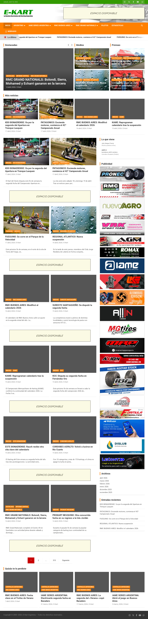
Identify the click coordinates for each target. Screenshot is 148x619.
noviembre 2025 (106, 492)
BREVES (8, 117)
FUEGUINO (79, 58)
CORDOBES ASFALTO (67, 441)
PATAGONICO (53, 117)
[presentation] (68, 45)
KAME (122, 117)
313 (54, 560)
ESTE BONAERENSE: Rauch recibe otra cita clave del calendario (24, 448)
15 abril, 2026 (117, 128)
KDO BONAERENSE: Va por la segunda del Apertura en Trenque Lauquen (40, 37)
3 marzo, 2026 (117, 604)
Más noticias (11, 95)
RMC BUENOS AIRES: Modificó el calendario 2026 (91, 124)
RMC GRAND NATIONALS (86, 25)
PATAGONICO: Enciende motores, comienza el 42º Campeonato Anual (101, 37)
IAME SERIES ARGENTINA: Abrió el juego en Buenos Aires (125, 598)
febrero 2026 (104, 484)
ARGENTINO (18, 25)
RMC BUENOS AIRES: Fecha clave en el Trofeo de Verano (19, 597)
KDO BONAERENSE (19, 117)
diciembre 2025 (106, 489)
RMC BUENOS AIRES (62, 25)
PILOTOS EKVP (117, 58)
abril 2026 (103, 478)
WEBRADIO (12, 31)
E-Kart (19, 87)
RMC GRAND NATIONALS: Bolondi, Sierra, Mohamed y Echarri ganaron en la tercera (36, 81)
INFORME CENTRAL (22, 76)
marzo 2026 (104, 481)
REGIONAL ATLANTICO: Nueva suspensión (91, 84)
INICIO (7, 25)
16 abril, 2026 (80, 88)
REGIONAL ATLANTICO (91, 80)
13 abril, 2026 (116, 66)
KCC (61, 370)
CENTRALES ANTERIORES (14, 587)
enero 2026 (104, 487)
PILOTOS (104, 25)
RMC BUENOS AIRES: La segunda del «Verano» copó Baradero (90, 598)
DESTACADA (10, 76)
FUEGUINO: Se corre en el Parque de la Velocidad (88, 62)
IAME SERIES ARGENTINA (39, 25)
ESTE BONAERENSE (19, 441)
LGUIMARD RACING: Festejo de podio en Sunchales (126, 62)
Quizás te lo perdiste (15, 568)
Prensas (116, 45)
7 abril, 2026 (9, 601)
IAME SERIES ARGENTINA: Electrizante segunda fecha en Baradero (56, 598)
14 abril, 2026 (10, 87)
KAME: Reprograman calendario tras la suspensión (126, 124)
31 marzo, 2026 (46, 604)
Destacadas (11, 45)
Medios (80, 45)
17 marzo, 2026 (82, 604)
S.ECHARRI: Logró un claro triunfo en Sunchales (124, 84)
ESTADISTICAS (117, 25)
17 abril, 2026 (80, 66)
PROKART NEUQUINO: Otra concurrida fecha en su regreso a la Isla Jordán (71, 516)
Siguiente (65, 560)
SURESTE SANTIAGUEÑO (68, 299)
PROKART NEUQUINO (67, 509)
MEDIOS (87, 58)
